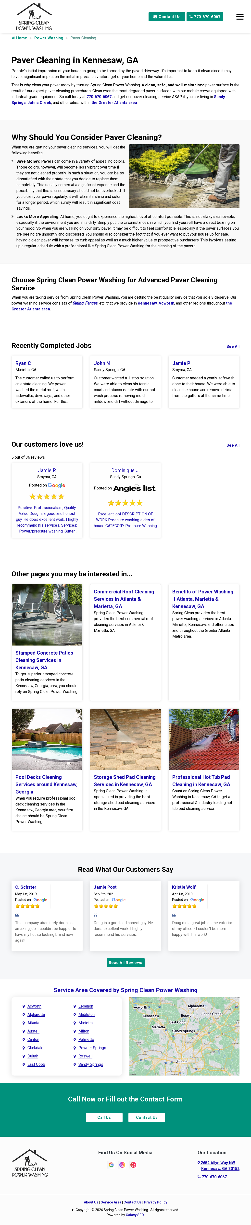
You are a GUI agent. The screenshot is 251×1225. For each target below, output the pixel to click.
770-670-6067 (204, 16)
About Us (91, 1202)
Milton (83, 1031)
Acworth (166, 303)
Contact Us (166, 16)
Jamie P (181, 363)
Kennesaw (147, 303)
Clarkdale (35, 1047)
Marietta (85, 1023)
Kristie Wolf (184, 887)
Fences (91, 303)
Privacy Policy (155, 1202)
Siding (78, 303)
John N (102, 363)
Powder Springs (92, 1047)
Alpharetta (36, 1014)
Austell (33, 1031)
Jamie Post (105, 887)
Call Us (104, 1117)
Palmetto (86, 1039)
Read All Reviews (125, 962)
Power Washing (48, 38)
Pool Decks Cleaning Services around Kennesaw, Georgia (46, 784)
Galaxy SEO (135, 1215)
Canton (33, 1039)
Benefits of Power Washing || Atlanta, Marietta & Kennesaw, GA (202, 599)
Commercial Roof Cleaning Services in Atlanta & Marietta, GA (124, 599)
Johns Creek (39, 102)
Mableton (86, 1014)
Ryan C (23, 363)
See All (232, 346)
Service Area (111, 1202)
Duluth (32, 1056)
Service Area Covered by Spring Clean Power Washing (126, 990)
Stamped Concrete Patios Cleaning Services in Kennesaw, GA (44, 660)
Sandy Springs (90, 1064)
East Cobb (36, 1064)
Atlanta (33, 1023)
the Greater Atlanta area (114, 102)
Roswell (85, 1056)
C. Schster (25, 887)
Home (19, 38)
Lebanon (85, 1006)
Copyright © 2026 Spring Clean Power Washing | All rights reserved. (127, 1210)
